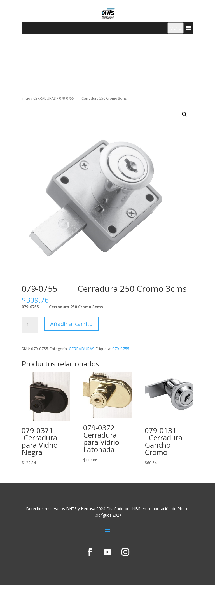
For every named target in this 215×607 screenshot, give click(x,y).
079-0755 (120, 348)
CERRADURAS (44, 98)
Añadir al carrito (71, 324)
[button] (184, 114)
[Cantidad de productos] (30, 325)
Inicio (26, 98)
